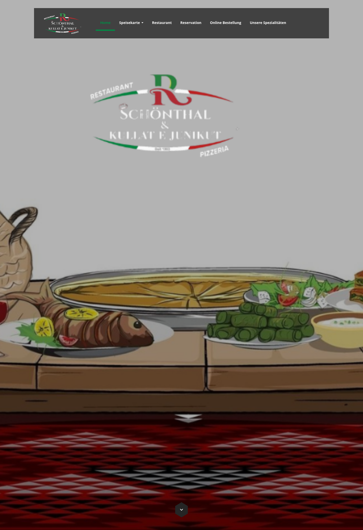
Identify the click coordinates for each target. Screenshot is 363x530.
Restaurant (162, 22)
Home (105, 22)
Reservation (190, 22)
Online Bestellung (225, 22)
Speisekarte (131, 22)
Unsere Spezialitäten (268, 22)
